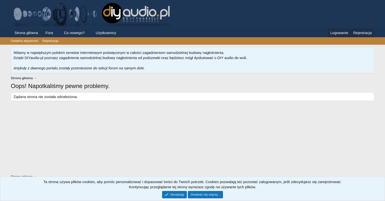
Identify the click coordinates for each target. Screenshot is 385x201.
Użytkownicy (106, 33)
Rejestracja (50, 41)
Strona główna (26, 33)
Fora (49, 33)
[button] (57, 32)
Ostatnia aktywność (25, 41)
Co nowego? (74, 33)
